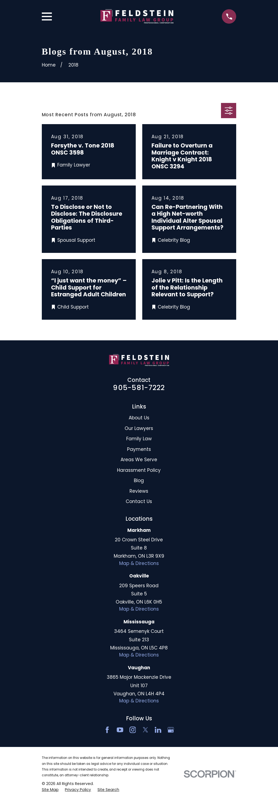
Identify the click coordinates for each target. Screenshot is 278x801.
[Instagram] (132, 730)
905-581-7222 (139, 387)
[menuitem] (50, 790)
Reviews (138, 491)
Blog (139, 480)
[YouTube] (120, 730)
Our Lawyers (139, 428)
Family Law (139, 438)
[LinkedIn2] (158, 730)
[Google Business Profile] (171, 730)
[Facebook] (107, 730)
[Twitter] (145, 730)
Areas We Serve (139, 459)
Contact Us (139, 501)
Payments (139, 449)
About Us (139, 417)
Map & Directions (139, 563)
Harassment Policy (139, 470)
